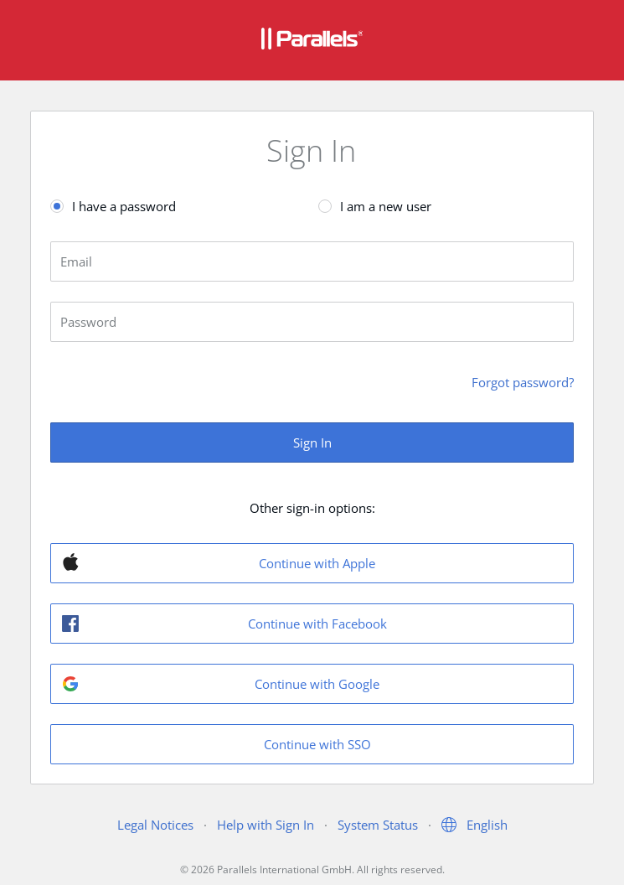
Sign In (312, 442)
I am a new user (385, 206)
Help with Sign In (265, 824)
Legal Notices (155, 824)
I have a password (124, 206)
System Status (378, 824)
